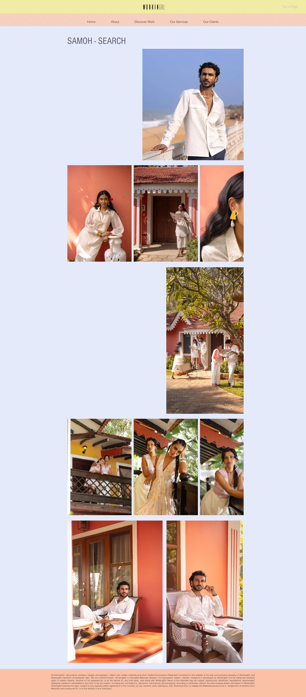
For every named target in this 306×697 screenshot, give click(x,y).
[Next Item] (236, 213)
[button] (115, 20)
